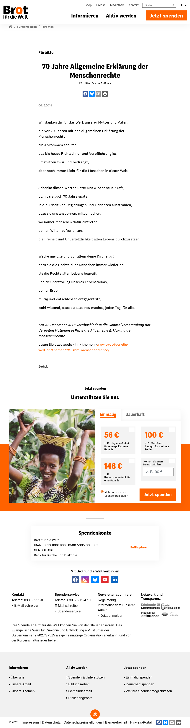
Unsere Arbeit (21, 684)
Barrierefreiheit (116, 722)
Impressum (30, 722)
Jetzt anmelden (112, 615)
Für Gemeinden (27, 26)
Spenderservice (69, 611)
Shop (88, 5)
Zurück (43, 366)
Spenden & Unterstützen (86, 677)
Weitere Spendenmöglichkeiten (149, 691)
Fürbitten (48, 26)
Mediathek (117, 5)
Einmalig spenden (139, 677)
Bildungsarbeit (78, 684)
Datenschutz (51, 722)
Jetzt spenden (166, 15)
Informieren (85, 15)
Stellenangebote (80, 698)
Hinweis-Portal (141, 722)
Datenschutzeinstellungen (83, 722)
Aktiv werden (121, 15)
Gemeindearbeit (80, 691)
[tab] (108, 415)
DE (183, 5)
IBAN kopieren (138, 547)
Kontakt (134, 5)
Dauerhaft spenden (140, 684)
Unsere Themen (23, 691)
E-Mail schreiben (26, 605)
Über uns (17, 677)
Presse (101, 5)
